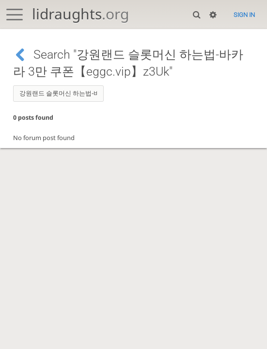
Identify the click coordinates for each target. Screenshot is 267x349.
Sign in (244, 14)
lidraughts (80, 14)
